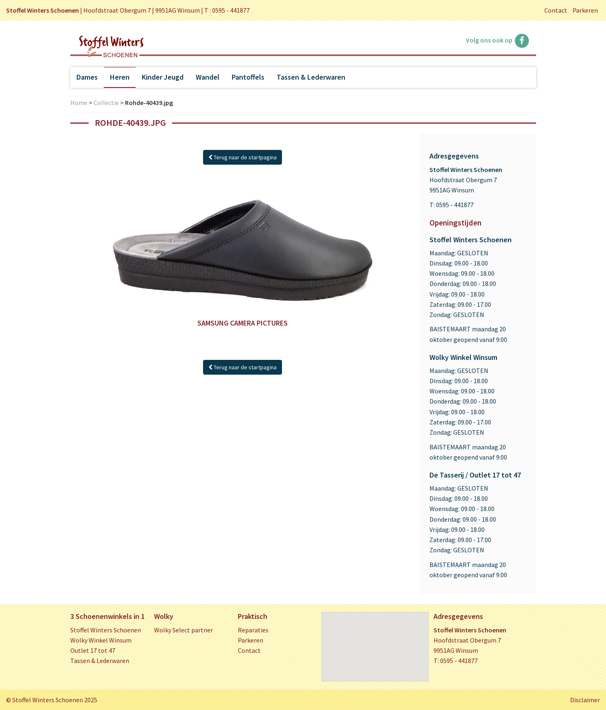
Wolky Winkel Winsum (101, 640)
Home (78, 102)
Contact (555, 10)
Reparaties (253, 630)
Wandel (207, 77)
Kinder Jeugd (162, 77)
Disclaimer (585, 700)
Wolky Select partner (183, 630)
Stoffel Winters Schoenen (105, 630)
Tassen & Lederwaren (311, 77)
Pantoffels (248, 77)
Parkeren (585, 10)
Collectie (106, 102)
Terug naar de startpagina (242, 157)
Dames (87, 77)
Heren (120, 77)
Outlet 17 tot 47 (92, 650)
